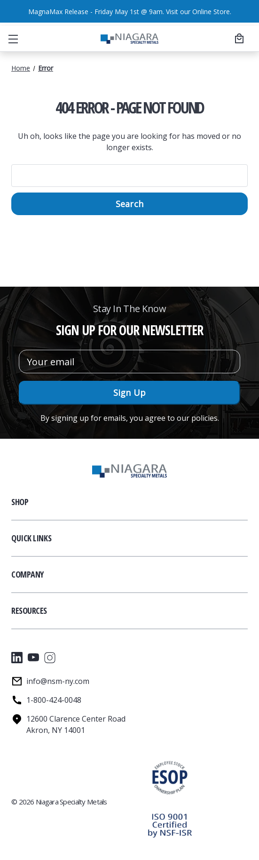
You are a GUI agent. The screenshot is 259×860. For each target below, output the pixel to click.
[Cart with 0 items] (237, 38)
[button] (169, 825)
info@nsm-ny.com (57, 681)
